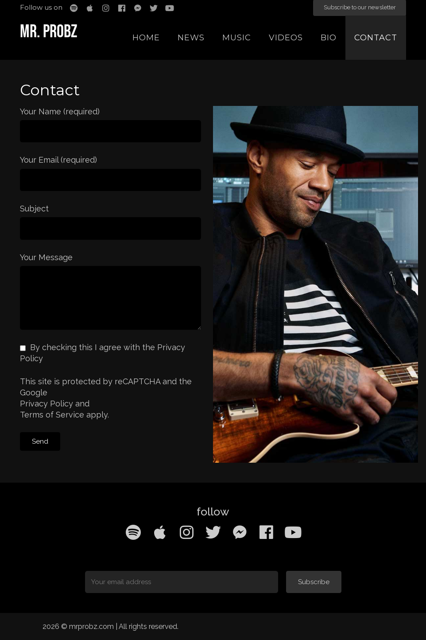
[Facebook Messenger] (240, 532)
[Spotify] (133, 532)
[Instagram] (186, 532)
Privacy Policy (46, 403)
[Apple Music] (160, 532)
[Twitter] (213, 532)
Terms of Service (52, 414)
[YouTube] (293, 532)
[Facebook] (266, 532)
